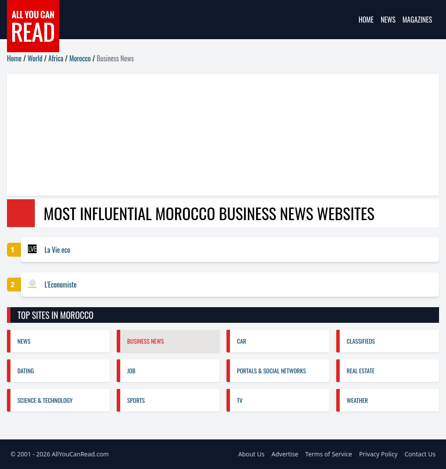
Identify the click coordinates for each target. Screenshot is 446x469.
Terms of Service (328, 454)
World (34, 58)
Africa (55, 58)
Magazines (417, 19)
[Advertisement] (223, 135)
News (388, 19)
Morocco (80, 58)
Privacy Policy (378, 454)
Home (366, 19)
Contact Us (420, 454)
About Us (251, 454)
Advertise (284, 454)
